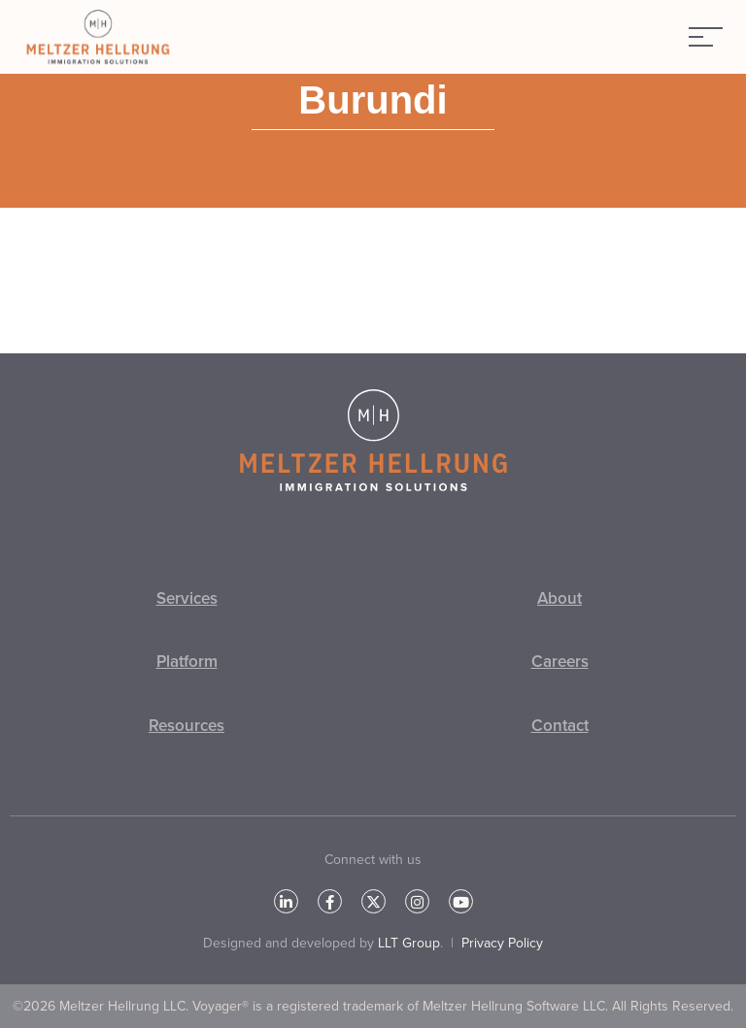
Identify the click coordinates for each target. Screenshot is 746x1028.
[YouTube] (461, 901)
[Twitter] (373, 901)
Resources (186, 725)
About (559, 598)
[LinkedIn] (286, 901)
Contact (560, 725)
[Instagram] (417, 901)
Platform (187, 661)
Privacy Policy (502, 943)
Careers (560, 661)
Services (187, 598)
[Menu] (706, 37)
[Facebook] (330, 901)
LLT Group (409, 943)
